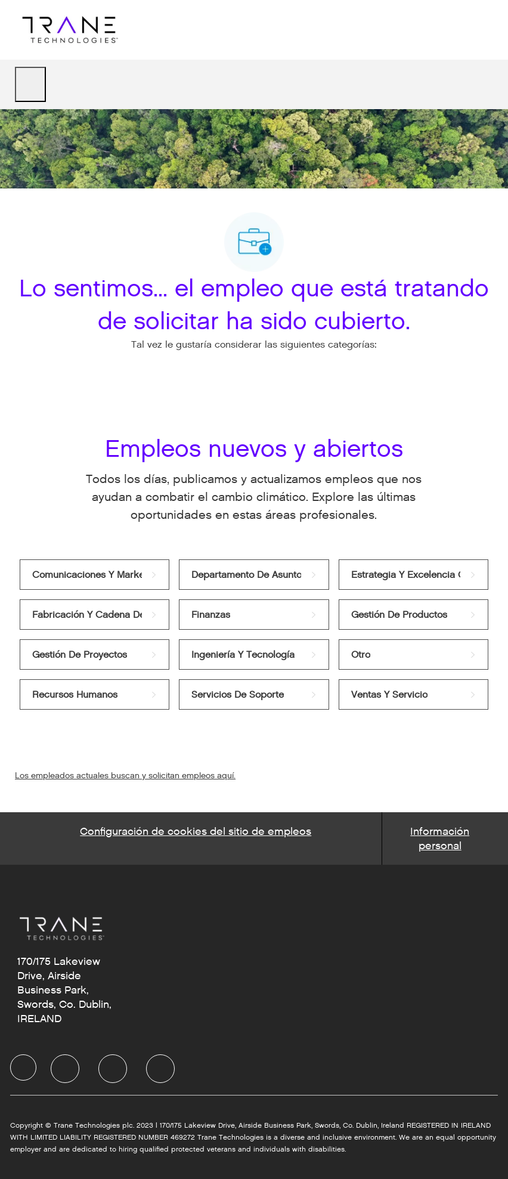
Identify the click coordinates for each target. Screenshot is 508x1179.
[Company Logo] (69, 29)
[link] (94, 574)
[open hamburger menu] (30, 84)
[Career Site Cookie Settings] (195, 838)
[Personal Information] (440, 838)
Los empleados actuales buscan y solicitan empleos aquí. (125, 775)
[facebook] (23, 1067)
